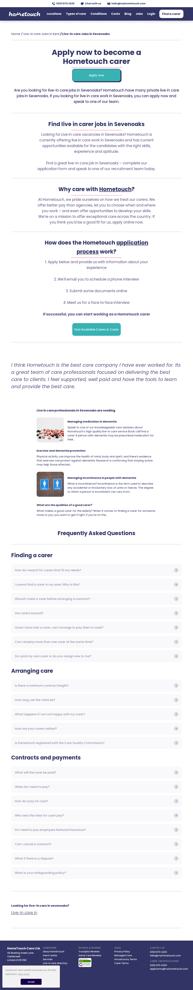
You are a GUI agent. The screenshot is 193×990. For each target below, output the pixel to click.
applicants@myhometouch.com (169, 968)
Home (15, 34)
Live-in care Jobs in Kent (41, 34)
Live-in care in (24, 912)
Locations (66, 15)
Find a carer (171, 15)
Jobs (141, 15)
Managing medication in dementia (50, 429)
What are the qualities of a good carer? (64, 505)
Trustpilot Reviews (89, 951)
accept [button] (31, 982)
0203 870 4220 (63, 3)
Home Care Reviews (90, 955)
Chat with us (91, 3)
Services (48, 959)
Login (152, 15)
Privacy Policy (122, 951)
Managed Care (123, 955)
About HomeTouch (53, 951)
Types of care (86, 15)
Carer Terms (121, 963)
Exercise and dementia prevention (61, 451)
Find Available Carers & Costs (96, 329)
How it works (50, 955)
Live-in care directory (55, 963)
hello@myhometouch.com (126, 3)
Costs (121, 15)
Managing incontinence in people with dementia (50, 484)
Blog (132, 15)
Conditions (106, 15)
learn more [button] (23, 974)
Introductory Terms (125, 959)
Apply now (96, 75)
